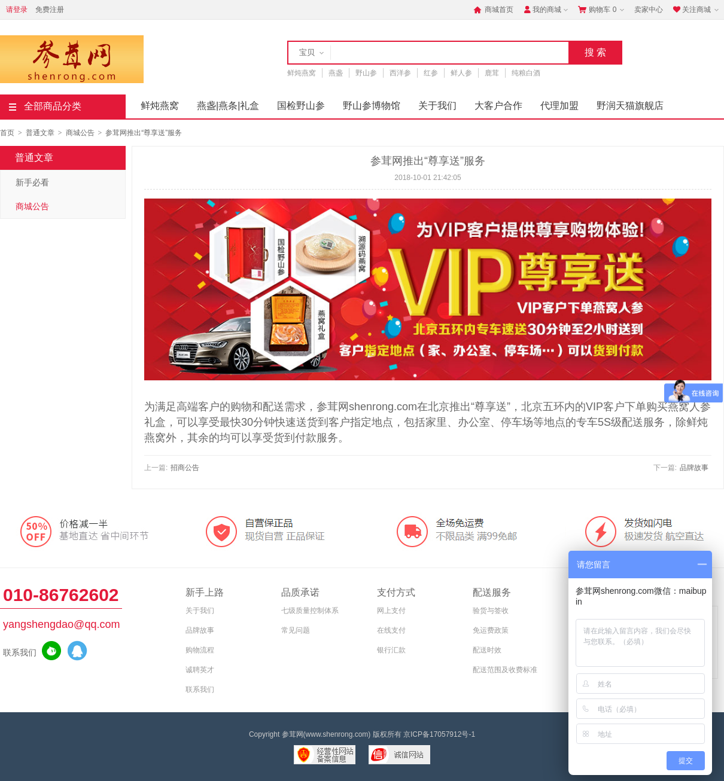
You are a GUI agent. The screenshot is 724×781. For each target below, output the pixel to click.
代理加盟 (559, 105)
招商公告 (185, 467)
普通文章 (40, 133)
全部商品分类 (45, 106)
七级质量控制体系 (310, 610)
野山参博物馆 (371, 105)
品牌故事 (694, 467)
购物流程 (199, 650)
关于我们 (437, 105)
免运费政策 (491, 630)
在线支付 (391, 630)
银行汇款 (391, 650)
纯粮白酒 (526, 73)
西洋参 (400, 73)
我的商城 (546, 9)
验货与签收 (491, 610)
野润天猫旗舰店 (630, 105)
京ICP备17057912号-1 (439, 734)
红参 (431, 73)
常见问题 (295, 630)
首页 (7, 133)
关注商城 (697, 9)
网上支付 (391, 610)
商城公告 (80, 133)
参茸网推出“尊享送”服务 (143, 133)
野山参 (366, 73)
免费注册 (49, 9)
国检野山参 (301, 105)
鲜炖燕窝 (301, 73)
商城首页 (493, 9)
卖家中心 (648, 9)
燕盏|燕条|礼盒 (228, 105)
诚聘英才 (199, 670)
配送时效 (487, 650)
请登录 (17, 9)
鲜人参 (461, 73)
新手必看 (32, 182)
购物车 (602, 9)
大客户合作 (498, 105)
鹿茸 (492, 73)
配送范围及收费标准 (505, 670)
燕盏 (335, 73)
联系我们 (199, 689)
